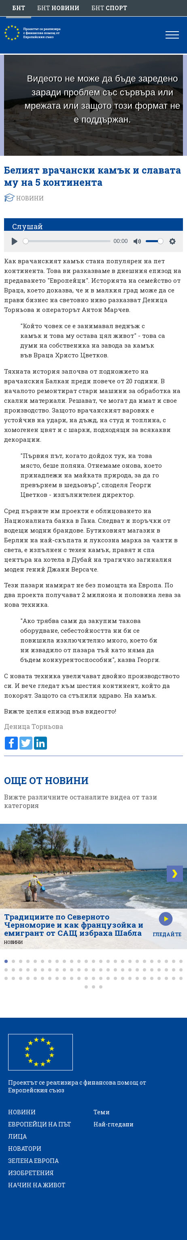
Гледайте (167, 934)
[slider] (66, 241)
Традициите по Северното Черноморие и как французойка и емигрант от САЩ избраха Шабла (73, 925)
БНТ (18, 8)
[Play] (14, 241)
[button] (6, 961)
